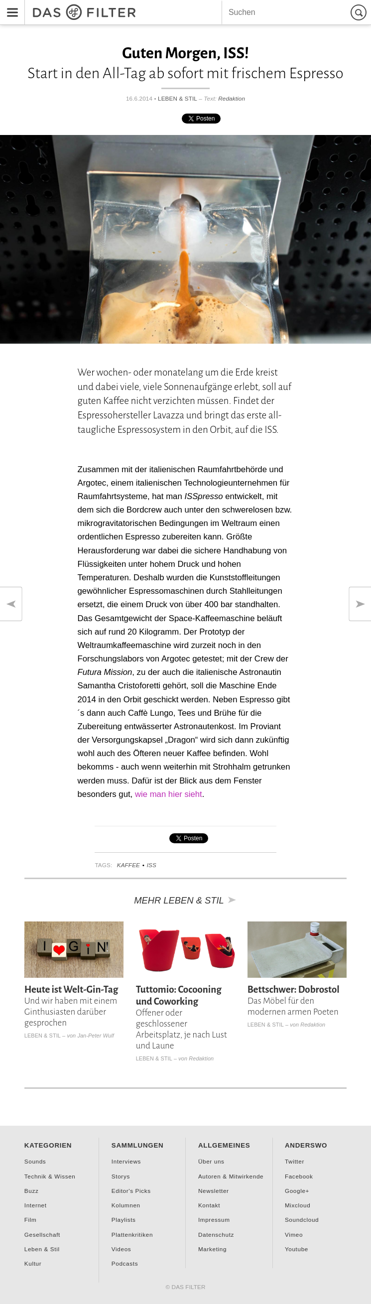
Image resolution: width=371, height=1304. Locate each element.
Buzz (31, 1190)
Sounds (35, 1161)
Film (30, 1219)
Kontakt (209, 1205)
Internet (35, 1205)
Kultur (32, 1263)
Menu (9, 5)
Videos (121, 1249)
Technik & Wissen (50, 1176)
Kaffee (128, 865)
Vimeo (294, 1234)
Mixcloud (297, 1205)
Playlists (124, 1219)
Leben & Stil (177, 98)
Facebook (299, 1176)
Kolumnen (126, 1205)
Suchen (360, 12)
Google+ (297, 1190)
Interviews (126, 1161)
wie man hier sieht (168, 794)
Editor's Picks (131, 1190)
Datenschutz (216, 1234)
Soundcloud (302, 1219)
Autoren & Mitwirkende (230, 1176)
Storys (121, 1176)
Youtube (296, 1249)
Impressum (214, 1219)
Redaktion (231, 98)
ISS (151, 865)
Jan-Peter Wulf (95, 1036)
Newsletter (213, 1190)
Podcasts (125, 1263)
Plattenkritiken (132, 1234)
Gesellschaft (42, 1234)
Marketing (212, 1249)
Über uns (211, 1161)
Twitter (294, 1161)
